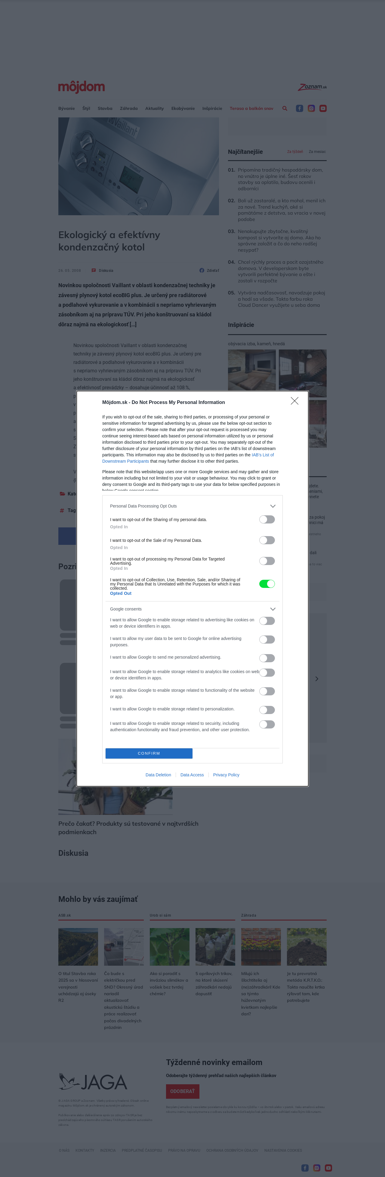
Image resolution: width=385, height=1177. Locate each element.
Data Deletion (158, 774)
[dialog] (192, 588)
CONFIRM (149, 753)
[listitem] (192, 506)
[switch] (267, 519)
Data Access (192, 774)
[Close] (296, 402)
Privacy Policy (226, 774)
